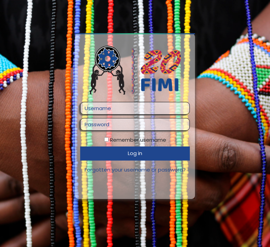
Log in (135, 153)
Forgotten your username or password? (135, 169)
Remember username (138, 139)
